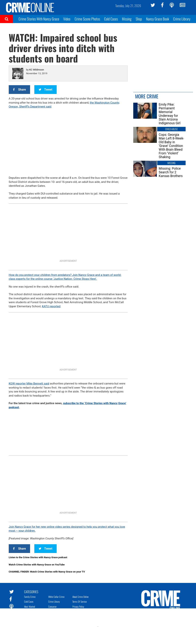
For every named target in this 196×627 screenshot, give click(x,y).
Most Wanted (29, 606)
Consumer (52, 606)
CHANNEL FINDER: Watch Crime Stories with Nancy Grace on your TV (47, 571)
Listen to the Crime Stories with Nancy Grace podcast (38, 557)
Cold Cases (111, 19)
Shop (139, 19)
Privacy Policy (78, 606)
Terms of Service (79, 601)
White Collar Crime (56, 597)
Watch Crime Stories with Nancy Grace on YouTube (37, 564)
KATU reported (51, 306)
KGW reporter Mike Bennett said (29, 383)
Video (66, 19)
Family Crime (29, 597)
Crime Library (181, 19)
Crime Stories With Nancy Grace (39, 19)
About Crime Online (80, 597)
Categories (31, 591)
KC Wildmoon (36, 69)
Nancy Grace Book (157, 19)
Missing (127, 19)
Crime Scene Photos (87, 19)
